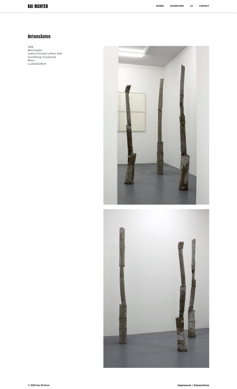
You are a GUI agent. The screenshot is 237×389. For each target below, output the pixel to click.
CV (191, 5)
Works (160, 5)
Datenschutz (201, 385)
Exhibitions (177, 5)
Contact (204, 5)
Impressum (184, 385)
